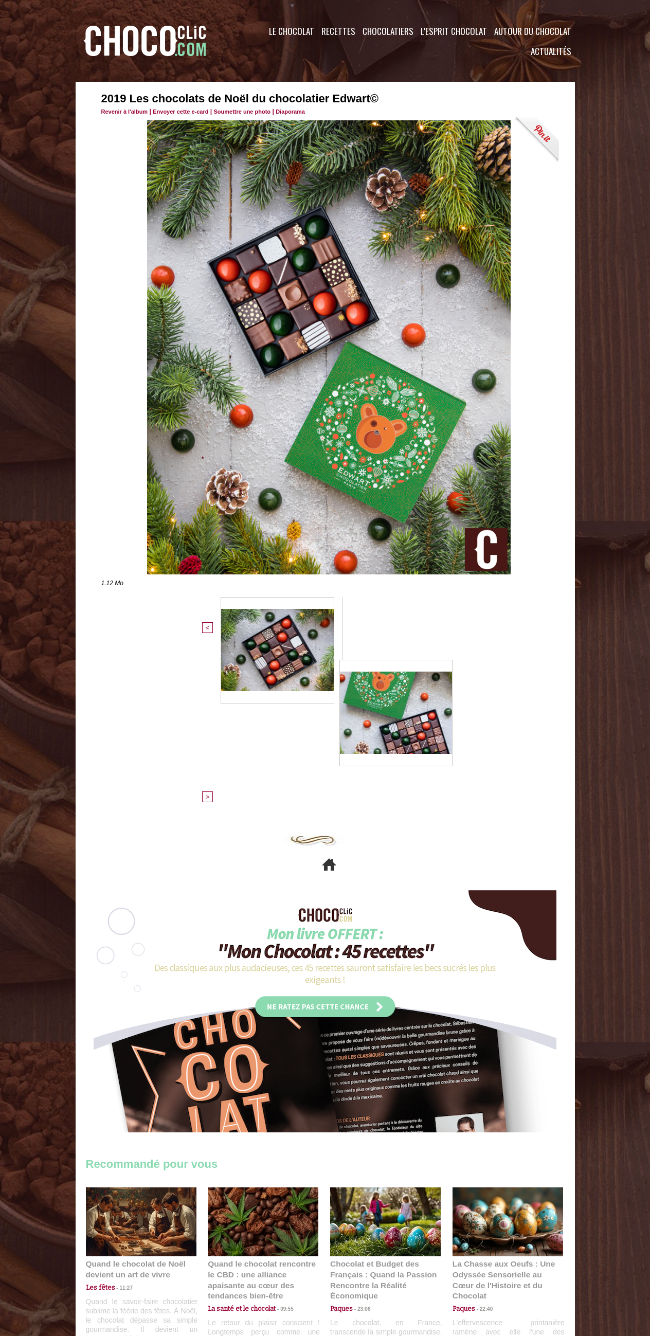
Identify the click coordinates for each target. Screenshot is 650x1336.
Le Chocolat (291, 31)
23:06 (360, 1139)
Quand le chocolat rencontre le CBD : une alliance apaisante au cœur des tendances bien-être (262, 1106)
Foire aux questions (483, 1273)
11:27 (120, 1119)
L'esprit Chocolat (454, 31)
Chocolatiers (388, 31)
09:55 (279, 1128)
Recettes (338, 31)
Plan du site (354, 1273)
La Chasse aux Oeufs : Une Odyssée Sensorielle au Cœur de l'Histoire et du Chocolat (503, 1106)
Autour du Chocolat (532, 31)
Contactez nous (117, 1273)
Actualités (551, 51)
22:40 (482, 1128)
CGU (222, 1273)
